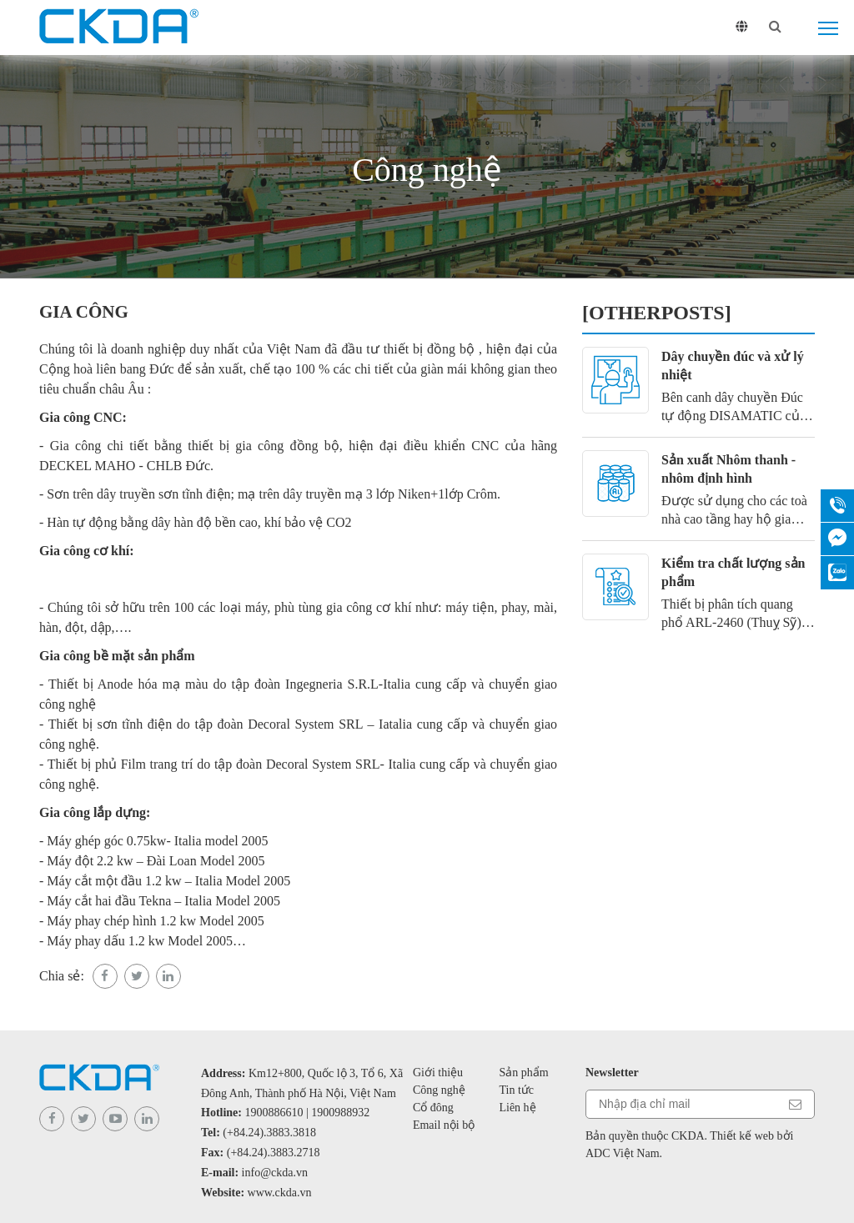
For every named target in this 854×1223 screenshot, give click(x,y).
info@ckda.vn (275, 1172)
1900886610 (274, 1112)
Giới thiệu (438, 1072)
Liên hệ (517, 1107)
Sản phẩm (523, 1072)
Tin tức (516, 1090)
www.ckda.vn (280, 1192)
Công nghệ (439, 1090)
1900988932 (340, 1112)
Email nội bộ (444, 1125)
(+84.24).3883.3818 (269, 1132)
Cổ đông (433, 1107)
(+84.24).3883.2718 (273, 1152)
